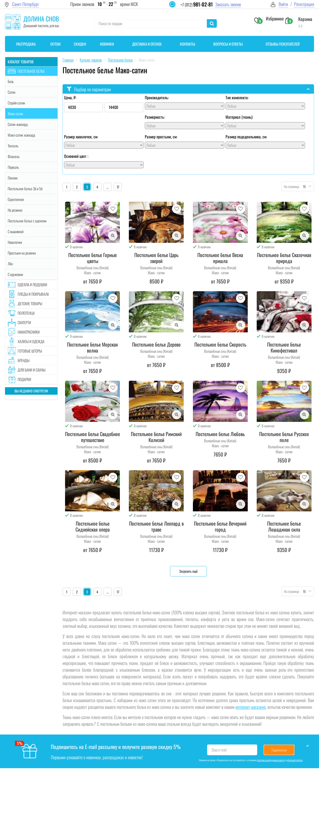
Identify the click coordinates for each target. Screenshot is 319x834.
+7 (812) (196, 4)
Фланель (14, 156)
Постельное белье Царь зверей (156, 258)
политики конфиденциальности (270, 760)
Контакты (187, 44)
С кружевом (15, 274)
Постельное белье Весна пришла (220, 258)
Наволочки (15, 242)
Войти (283, 4)
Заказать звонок (228, 4)
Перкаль (13, 167)
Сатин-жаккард (18, 124)
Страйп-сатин (16, 102)
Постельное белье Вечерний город (220, 526)
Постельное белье (31, 71)
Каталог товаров (21, 61)
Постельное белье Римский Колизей (156, 437)
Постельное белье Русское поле (284, 437)
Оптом (55, 44)
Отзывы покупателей (283, 44)
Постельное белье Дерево (156, 344)
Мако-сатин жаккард (21, 135)
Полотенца (26, 313)
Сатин (11, 92)
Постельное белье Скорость (220, 344)
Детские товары (30, 303)
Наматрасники (29, 332)
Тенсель (13, 145)
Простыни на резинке (22, 253)
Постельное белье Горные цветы (92, 258)
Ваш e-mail (219, 750)
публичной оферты (294, 760)
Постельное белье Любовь (220, 434)
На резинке (15, 210)
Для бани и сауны (31, 369)
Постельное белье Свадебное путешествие (92, 437)
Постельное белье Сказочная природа (284, 258)
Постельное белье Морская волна (92, 347)
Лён (10, 263)
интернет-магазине (251, 707)
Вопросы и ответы (228, 44)
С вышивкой (15, 231)
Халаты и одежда (31, 341)
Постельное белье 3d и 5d (25, 188)
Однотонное (16, 199)
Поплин (13, 178)
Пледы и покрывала (33, 294)
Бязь (11, 81)
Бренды (23, 360)
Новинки (107, 44)
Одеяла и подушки (32, 284)
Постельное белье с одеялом (27, 220)
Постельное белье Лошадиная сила (284, 526)
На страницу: (291, 186)
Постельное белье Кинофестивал (284, 347)
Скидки (80, 44)
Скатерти (24, 322)
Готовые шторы (30, 351)
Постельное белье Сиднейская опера (93, 526)
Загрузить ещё (188, 571)
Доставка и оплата (146, 44)
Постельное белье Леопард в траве (156, 526)
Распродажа (26, 44)
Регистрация (304, 4)
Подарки (24, 379)
